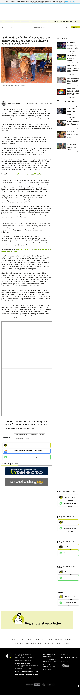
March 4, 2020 (30, 428)
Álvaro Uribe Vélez (19, 438)
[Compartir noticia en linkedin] (51, 103)
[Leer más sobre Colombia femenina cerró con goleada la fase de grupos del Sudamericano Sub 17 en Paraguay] (73, 57)
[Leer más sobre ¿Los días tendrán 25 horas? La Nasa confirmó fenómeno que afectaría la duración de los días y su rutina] (73, 110)
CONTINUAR (69, 2)
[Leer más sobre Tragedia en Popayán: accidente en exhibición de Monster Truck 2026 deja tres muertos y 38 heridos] (73, 68)
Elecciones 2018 (33, 434)
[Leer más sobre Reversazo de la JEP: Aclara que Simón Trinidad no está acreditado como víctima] (73, 146)
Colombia (42, 434)
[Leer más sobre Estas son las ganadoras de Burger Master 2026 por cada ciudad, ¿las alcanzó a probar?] (73, 134)
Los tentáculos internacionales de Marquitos (26, 174)
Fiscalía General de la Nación (21, 434)
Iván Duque (28, 438)
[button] (77, 51)
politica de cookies (57, 2)
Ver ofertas (60, 493)
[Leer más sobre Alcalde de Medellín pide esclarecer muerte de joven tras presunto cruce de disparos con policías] (73, 80)
